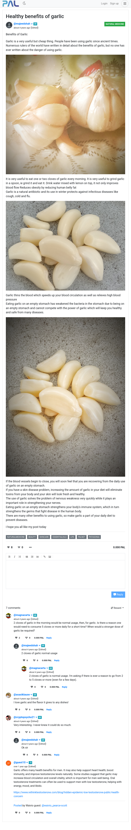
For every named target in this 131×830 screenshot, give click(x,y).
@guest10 (21, 762)
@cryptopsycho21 (25, 717)
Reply (118, 594)
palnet (81, 537)
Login (104, 3)
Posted (18, 805)
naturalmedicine (16, 537)
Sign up (114, 3)
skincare (44, 537)
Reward (116, 608)
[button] (124, 3)
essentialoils (60, 537)
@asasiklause (23, 694)
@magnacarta (23, 615)
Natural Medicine (115, 24)
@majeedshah (23, 23)
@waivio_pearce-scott (54, 805)
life (72, 537)
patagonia (94, 537)
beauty (32, 537)
